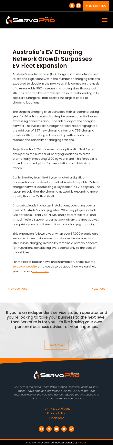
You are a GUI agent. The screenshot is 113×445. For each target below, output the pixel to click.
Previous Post (15, 288)
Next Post (100, 288)
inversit (82, 442)
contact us (40, 271)
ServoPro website (25, 266)
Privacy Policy (56, 413)
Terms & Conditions (56, 409)
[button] (104, 20)
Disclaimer (56, 418)
